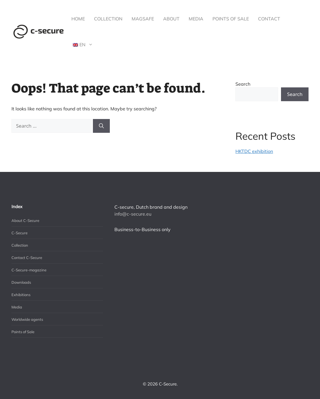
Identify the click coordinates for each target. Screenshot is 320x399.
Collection (108, 19)
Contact (269, 19)
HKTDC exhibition (254, 151)
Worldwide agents (27, 319)
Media (196, 19)
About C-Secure (25, 220)
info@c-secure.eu (132, 214)
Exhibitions (20, 294)
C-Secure (19, 233)
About (171, 19)
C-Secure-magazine (28, 270)
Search (242, 84)
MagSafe (143, 19)
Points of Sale (230, 19)
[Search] (101, 126)
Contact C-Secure (26, 257)
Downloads (21, 282)
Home (78, 19)
